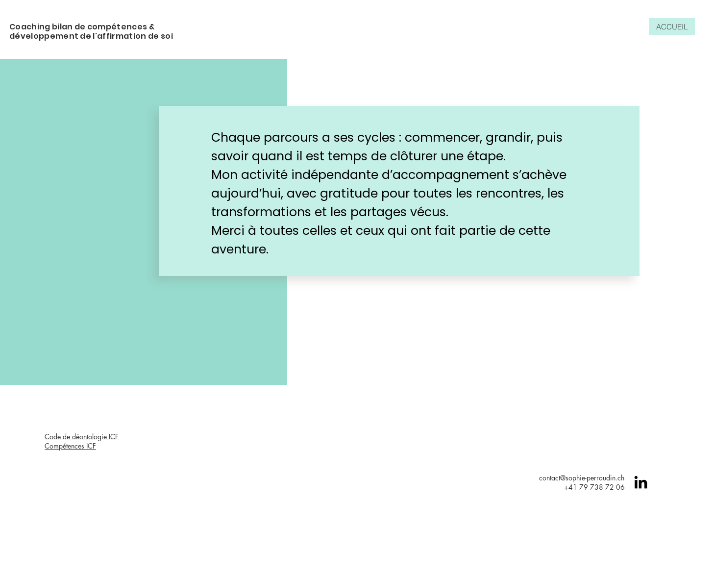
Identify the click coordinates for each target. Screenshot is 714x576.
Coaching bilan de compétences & (82, 26)
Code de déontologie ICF (82, 436)
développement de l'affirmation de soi (91, 36)
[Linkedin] (641, 482)
